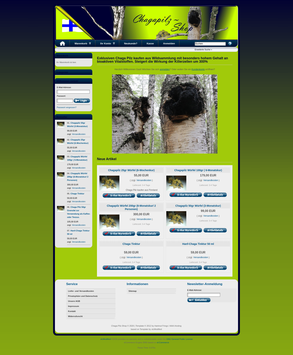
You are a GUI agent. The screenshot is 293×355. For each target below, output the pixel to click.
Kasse (150, 43)
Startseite (62, 49)
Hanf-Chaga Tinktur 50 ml (198, 243)
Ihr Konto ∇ (107, 43)
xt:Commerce (163, 342)
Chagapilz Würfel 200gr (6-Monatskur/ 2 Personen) (77, 176)
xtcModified (105, 339)
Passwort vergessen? (66, 107)
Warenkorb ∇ (83, 43)
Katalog (72, 49)
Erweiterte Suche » (203, 49)
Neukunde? (130, 43)
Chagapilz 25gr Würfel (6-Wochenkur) (131, 170)
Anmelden (169, 43)
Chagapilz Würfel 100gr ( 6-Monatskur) (198, 170)
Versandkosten (79, 134)
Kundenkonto (198, 69)
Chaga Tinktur (77, 193)
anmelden (165, 69)
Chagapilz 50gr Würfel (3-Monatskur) (198, 205)
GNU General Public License (179, 339)
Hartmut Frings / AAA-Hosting (168, 326)
